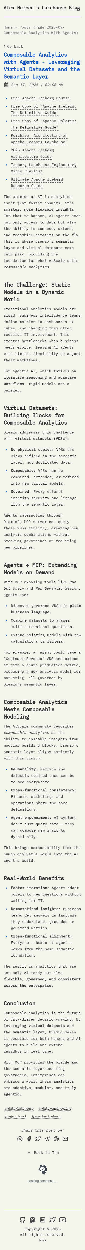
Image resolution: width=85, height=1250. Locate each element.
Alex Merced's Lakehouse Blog (42, 8)
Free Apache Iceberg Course (40, 98)
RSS (42, 1240)
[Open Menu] (76, 8)
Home (8, 27)
